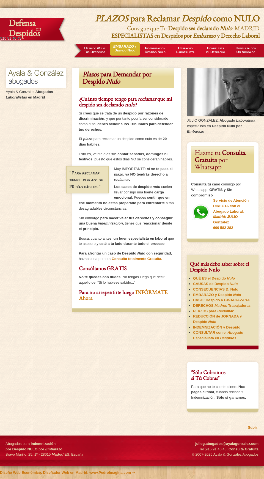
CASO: (221, 300)
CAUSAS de (215, 284)
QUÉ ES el (214, 278)
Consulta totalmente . (137, 259)
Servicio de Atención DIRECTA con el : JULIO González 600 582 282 (220, 213)
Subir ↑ (254, 427)
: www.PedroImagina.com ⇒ (67, 472)
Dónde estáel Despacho (215, 50)
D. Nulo (215, 289)
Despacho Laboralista (185, 50)
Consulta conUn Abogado (245, 50)
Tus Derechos (94, 50)
